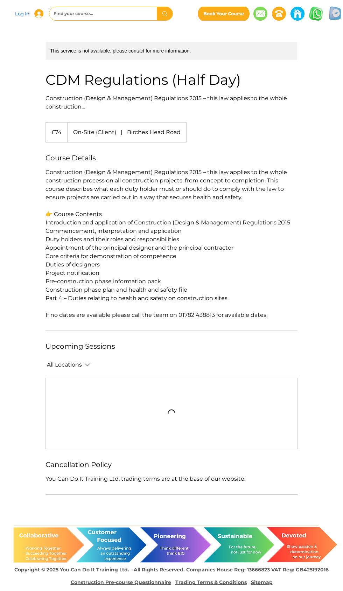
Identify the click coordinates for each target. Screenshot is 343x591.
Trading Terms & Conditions (211, 582)
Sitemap (262, 582)
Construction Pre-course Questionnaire (121, 582)
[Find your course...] (98, 13)
